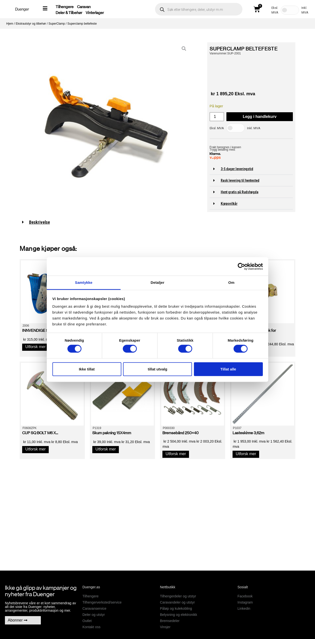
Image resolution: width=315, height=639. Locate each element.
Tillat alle (228, 369)
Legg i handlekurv (259, 116)
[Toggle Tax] (290, 10)
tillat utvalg (157, 369)
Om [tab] (231, 282)
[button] (251, 169)
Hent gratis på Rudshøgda (239, 192)
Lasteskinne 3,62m (248, 433)
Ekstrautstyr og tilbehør (31, 23)
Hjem (9, 23)
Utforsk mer (35, 347)
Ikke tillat (86, 369)
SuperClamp (56, 23)
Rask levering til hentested (240, 180)
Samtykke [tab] (84, 282)
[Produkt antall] (217, 116)
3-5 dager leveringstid (237, 169)
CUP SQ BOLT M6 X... (40, 433)
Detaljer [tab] (157, 282)
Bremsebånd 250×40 (180, 433)
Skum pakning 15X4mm (111, 433)
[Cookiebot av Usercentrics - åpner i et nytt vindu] (241, 266)
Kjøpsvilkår (229, 204)
